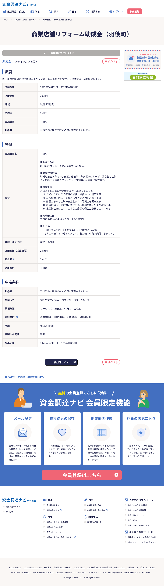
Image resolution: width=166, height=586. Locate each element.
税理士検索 (132, 520)
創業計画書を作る (94, 505)
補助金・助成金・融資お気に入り (60, 537)
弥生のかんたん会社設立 (138, 505)
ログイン (118, 11)
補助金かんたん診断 (55, 527)
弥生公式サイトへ (148, 567)
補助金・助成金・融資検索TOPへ (26, 377)
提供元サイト (61, 362)
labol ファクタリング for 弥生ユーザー (143, 543)
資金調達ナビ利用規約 (62, 567)
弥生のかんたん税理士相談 (138, 525)
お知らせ (9, 511)
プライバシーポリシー (33, 567)
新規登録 (134, 11)
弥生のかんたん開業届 (137, 510)
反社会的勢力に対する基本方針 (99, 567)
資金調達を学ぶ (53, 505)
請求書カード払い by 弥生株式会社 (142, 537)
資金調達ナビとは (14, 11)
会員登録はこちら (90, 475)
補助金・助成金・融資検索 (25, 19)
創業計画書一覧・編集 (96, 510)
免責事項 (47, 567)
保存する (113, 61)
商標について (119, 567)
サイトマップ (79, 567)
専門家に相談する (94, 522)
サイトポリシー (15, 567)
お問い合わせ (132, 567)
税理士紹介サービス (136, 515)
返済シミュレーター (55, 532)
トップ (5, 19)
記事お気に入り (53, 510)
